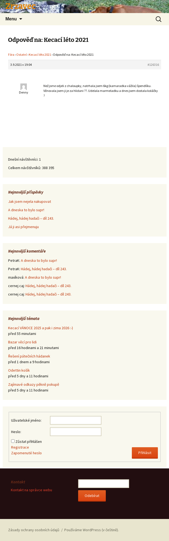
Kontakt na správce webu (31, 489)
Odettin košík (19, 370)
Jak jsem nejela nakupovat (29, 201)
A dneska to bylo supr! (26, 209)
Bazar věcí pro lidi (22, 342)
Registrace (20, 447)
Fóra (11, 54)
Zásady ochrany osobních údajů (33, 529)
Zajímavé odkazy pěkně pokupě (33, 384)
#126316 (153, 65)
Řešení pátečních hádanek (29, 356)
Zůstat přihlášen (28, 441)
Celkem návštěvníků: (25, 167)
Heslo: (16, 431)
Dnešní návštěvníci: (23, 159)
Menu (11, 19)
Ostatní (21, 54)
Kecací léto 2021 (40, 54)
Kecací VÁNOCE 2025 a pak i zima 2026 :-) (40, 327)
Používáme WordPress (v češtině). (91, 529)
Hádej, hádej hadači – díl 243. (31, 218)
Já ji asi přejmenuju (23, 226)
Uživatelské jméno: (26, 420)
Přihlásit (144, 452)
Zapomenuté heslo (26, 452)
